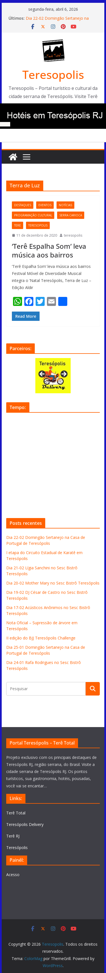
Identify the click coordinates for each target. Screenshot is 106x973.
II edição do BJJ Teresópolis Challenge (40, 638)
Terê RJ (13, 836)
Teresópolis (17, 847)
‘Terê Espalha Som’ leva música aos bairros (49, 250)
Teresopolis (53, 74)
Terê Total (15, 813)
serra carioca (70, 215)
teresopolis (37, 225)
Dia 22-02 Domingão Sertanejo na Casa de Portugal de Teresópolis (57, 20)
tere (17, 225)
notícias (65, 205)
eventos (44, 205)
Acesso (13, 874)
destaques (22, 205)
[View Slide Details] (53, 375)
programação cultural (33, 215)
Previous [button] (42, 374)
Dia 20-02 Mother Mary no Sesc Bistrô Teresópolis (52, 583)
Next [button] (63, 374)
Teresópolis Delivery (25, 824)
